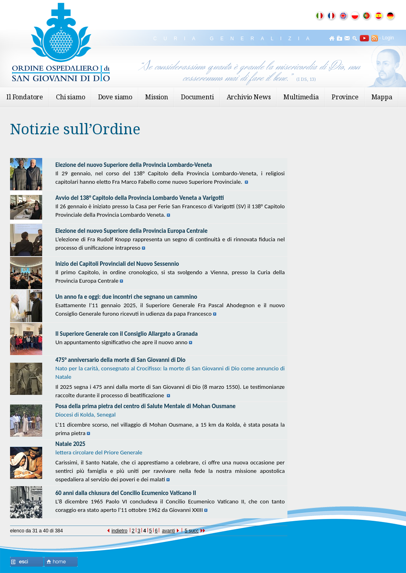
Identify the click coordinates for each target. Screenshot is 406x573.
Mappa (381, 96)
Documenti (197, 96)
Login (388, 38)
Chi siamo (70, 96)
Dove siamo (115, 96)
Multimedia (300, 96)
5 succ (195, 531)
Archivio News (249, 96)
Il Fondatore (24, 96)
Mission (156, 96)
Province (345, 96)
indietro (117, 531)
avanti (170, 531)
